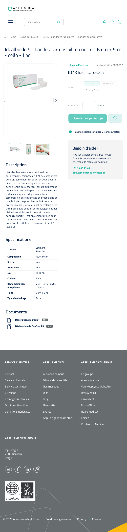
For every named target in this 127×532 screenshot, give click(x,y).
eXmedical (87, 399)
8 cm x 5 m (93, 90)
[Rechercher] (58, 22)
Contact (9, 374)
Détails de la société (55, 380)
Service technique (16, 386)
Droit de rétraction (16, 405)
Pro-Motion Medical (93, 424)
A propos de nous (53, 374)
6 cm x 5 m (93, 83)
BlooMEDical (88, 405)
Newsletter (50, 405)
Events (47, 411)
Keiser (85, 418)
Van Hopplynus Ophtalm (96, 386)
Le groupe (87, 374)
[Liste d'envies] (110, 22)
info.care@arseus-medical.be (89, 172)
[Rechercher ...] (42, 22)
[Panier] (118, 22)
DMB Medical (89, 393)
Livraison (10, 393)
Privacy (81, 519)
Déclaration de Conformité (29, 326)
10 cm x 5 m (110, 83)
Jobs (45, 393)
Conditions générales (17, 411)
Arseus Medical (90, 380)
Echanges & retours (17, 399)
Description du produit (27, 320)
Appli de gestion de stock (58, 418)
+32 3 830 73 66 (81, 168)
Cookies (96, 519)
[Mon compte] (102, 22)
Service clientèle (15, 380)
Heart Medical (89, 411)
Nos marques (51, 386)
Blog (45, 399)
